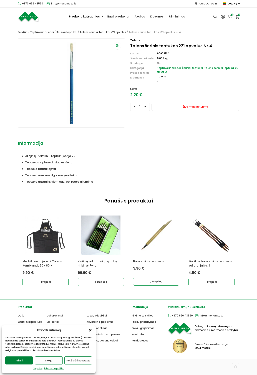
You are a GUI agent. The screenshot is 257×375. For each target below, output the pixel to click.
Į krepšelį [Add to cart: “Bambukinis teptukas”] (156, 281)
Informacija (30, 143)
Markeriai (53, 322)
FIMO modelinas (97, 328)
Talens (161, 76)
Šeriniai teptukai (66, 32)
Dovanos (156, 16)
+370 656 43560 (32, 3)
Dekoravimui (55, 315)
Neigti (48, 360)
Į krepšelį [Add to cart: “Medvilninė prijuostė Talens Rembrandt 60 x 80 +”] (45, 282)
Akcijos (140, 16)
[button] (90, 330)
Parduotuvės (140, 340)
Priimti (19, 360)
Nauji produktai (118, 16)
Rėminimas (177, 16)
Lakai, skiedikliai (97, 315)
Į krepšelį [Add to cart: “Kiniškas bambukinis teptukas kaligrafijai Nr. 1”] (211, 282)
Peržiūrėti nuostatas (78, 360)
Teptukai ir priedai (42, 32)
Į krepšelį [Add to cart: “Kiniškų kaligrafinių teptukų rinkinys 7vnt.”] (101, 282)
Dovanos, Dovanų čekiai (102, 340)
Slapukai (37, 368)
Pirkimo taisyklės (142, 315)
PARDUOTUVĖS (208, 3)
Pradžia (22, 32)
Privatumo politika (54, 368)
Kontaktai (138, 334)
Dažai (21, 315)
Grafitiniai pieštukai (30, 322)
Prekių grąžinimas (143, 328)
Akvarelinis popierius (100, 322)
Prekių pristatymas (144, 322)
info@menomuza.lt (63, 3)
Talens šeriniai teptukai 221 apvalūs (103, 32)
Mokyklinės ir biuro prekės (103, 334)
